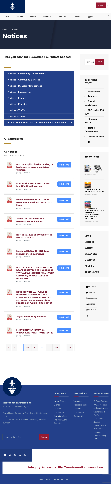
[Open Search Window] (109, 15)
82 (70, 347)
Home (4, 29)
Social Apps (90, 16)
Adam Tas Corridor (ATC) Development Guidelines (30, 219)
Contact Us (79, 415)
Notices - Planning (17, 103)
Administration (60, 415)
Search (99, 61)
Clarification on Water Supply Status (94, 190)
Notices (19, 16)
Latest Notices (96, 136)
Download (64, 164)
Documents (94, 90)
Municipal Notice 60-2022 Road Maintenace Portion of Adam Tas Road (34, 202)
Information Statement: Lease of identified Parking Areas (33, 184)
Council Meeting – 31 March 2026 (98, 168)
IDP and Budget (101, 400)
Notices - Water (16, 115)
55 (34, 347)
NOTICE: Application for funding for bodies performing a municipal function (35, 166)
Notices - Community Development (27, 73)
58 (56, 347)
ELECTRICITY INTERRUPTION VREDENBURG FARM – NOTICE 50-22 (34, 331)
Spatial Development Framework (100, 425)
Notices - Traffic (16, 109)
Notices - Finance (17, 97)
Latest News (60, 400)
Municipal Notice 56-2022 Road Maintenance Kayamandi (33, 252)
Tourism (77, 16)
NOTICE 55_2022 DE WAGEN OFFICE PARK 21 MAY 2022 (34, 236)
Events (33, 16)
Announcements (45, 479)
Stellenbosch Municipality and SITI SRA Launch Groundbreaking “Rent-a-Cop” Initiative (94, 213)
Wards (68, 479)
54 (27, 347)
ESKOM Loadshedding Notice (100, 435)
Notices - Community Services (24, 79)
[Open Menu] (108, 5)
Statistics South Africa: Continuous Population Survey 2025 (40, 122)
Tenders (92, 95)
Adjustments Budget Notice (31, 316)
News (7, 16)
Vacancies (47, 16)
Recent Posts (92, 156)
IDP (89, 141)
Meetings (62, 16)
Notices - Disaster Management (25, 85)
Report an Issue (80, 404)
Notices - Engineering (19, 91)
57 (49, 347)
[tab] (39, 73)
